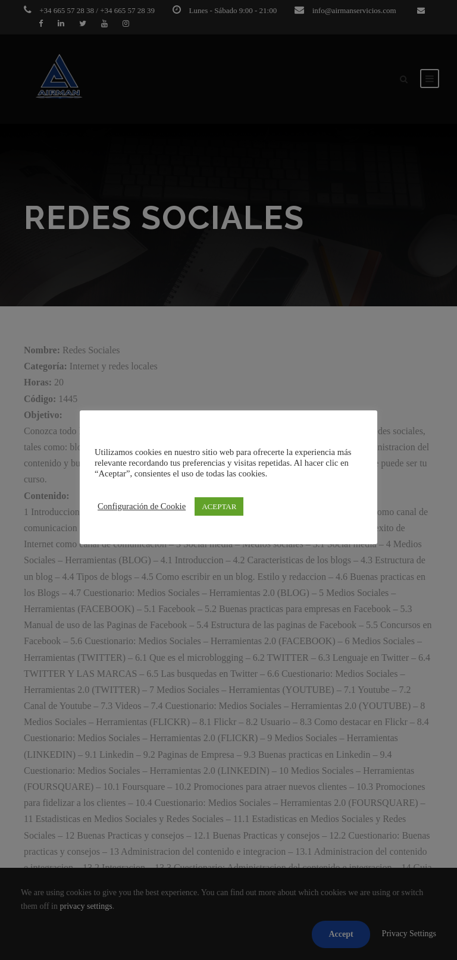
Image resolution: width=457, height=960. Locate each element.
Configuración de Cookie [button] (142, 506)
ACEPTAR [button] (219, 506)
